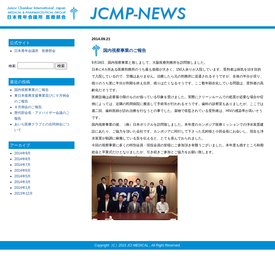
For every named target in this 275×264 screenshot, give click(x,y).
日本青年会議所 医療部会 (35, 51)
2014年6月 (22, 170)
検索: (12, 66)
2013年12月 (23, 193)
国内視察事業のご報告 (31, 90)
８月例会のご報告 (28, 107)
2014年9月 (22, 153)
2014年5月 (22, 176)
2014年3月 (22, 182)
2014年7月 (22, 165)
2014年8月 (22, 159)
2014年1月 (22, 188)
